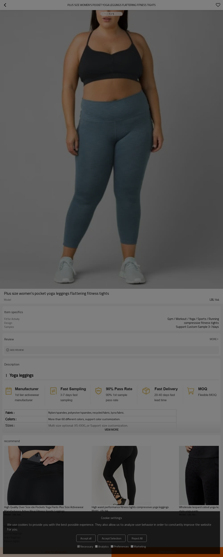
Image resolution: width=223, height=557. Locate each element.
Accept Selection (111, 538)
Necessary (85, 546)
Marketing (138, 546)
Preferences (120, 546)
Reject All (137, 538)
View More (111, 429)
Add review (17, 350)
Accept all (85, 538)
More (213, 339)
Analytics (102, 546)
